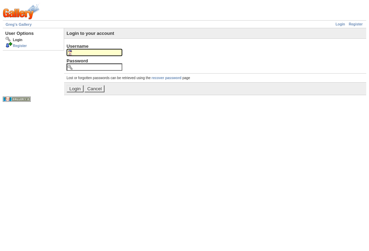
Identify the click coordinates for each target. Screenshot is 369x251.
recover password (167, 78)
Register (356, 24)
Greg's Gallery (19, 24)
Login (340, 24)
